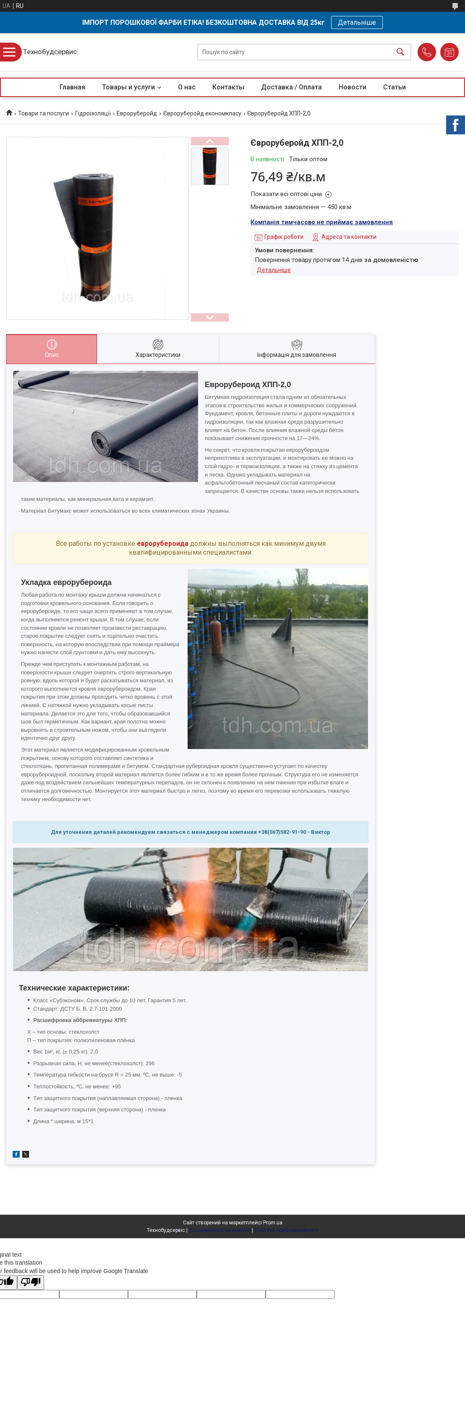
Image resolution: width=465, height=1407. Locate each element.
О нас (187, 87)
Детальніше (357, 22)
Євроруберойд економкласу (202, 113)
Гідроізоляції (93, 113)
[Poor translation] (30, 1282)
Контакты (228, 87)
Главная (72, 87)
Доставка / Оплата (291, 87)
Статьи (394, 87)
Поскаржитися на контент (220, 1230)
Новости (352, 87)
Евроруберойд (137, 113)
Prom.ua (272, 1223)
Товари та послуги (43, 113)
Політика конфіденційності (286, 1230)
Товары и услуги (128, 87)
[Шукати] (400, 52)
